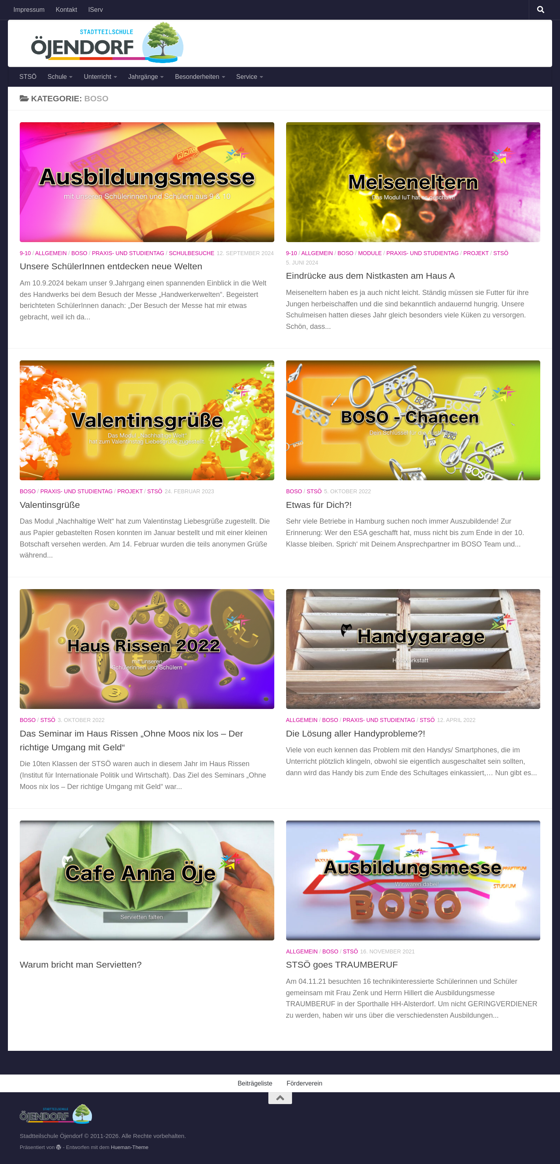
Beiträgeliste (255, 1083)
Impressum (29, 9)
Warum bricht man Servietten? (82, 964)
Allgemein (51, 253)
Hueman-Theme (129, 1147)
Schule (57, 76)
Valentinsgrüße (51, 505)
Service (246, 76)
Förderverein (304, 1083)
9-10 (25, 253)
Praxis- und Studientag (128, 253)
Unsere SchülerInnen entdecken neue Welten (114, 266)
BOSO (79, 253)
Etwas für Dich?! (320, 505)
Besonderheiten (197, 76)
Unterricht (97, 76)
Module (370, 253)
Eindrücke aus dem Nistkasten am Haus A (373, 275)
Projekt (476, 253)
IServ (95, 9)
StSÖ (500, 253)
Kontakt (66, 9)
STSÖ (28, 76)
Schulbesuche (191, 253)
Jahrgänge (143, 76)
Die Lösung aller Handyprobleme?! (357, 733)
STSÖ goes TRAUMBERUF (343, 964)
